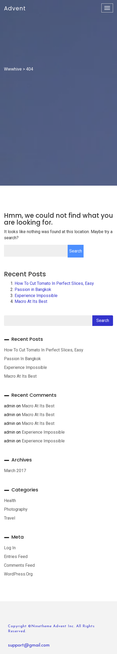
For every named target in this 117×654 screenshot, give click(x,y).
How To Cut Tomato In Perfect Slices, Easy (54, 283)
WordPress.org (18, 574)
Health (10, 500)
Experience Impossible (36, 295)
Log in (10, 547)
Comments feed (19, 565)
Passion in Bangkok (33, 289)
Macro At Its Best (31, 301)
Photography (16, 509)
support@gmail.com (29, 645)
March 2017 (15, 470)
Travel (9, 518)
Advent (15, 8)
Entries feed (16, 556)
